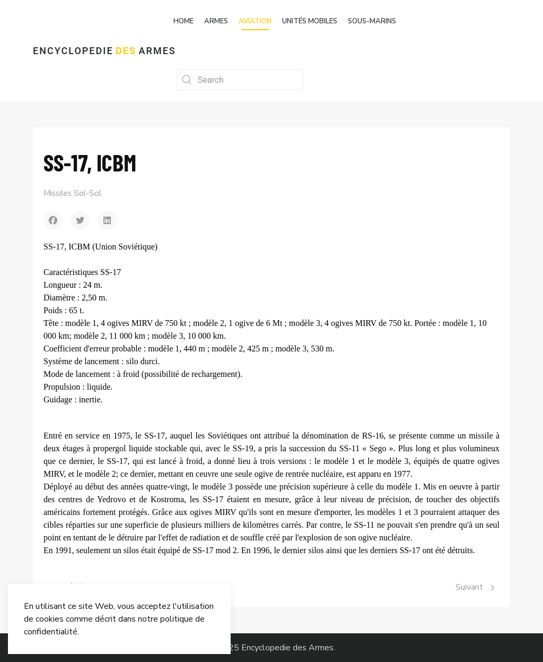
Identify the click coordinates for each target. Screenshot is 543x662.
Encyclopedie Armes (104, 51)
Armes (216, 21)
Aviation (255, 21)
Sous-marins (372, 21)
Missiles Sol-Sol (72, 193)
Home (183, 21)
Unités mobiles (309, 21)
